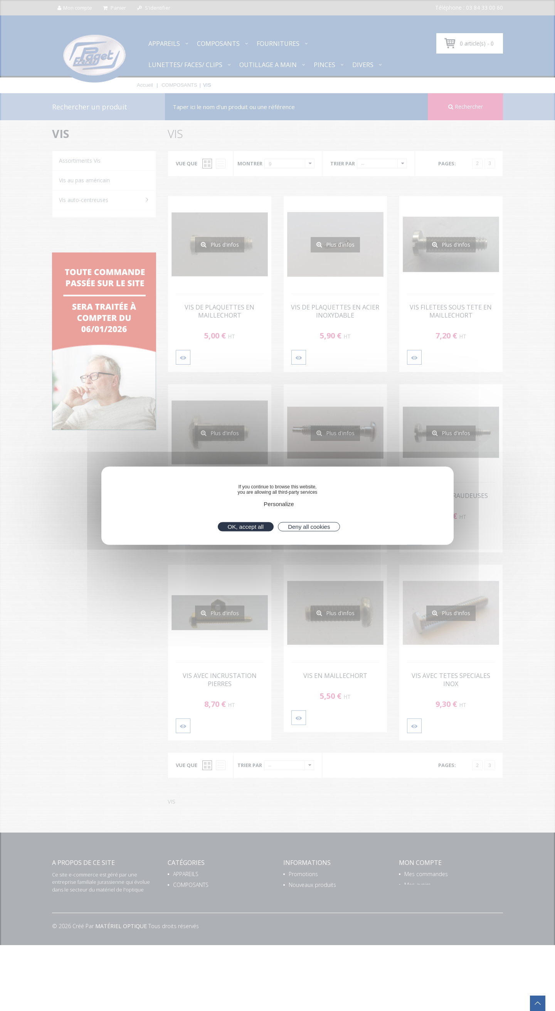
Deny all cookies (309, 526)
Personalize (279, 503)
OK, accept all (246, 526)
